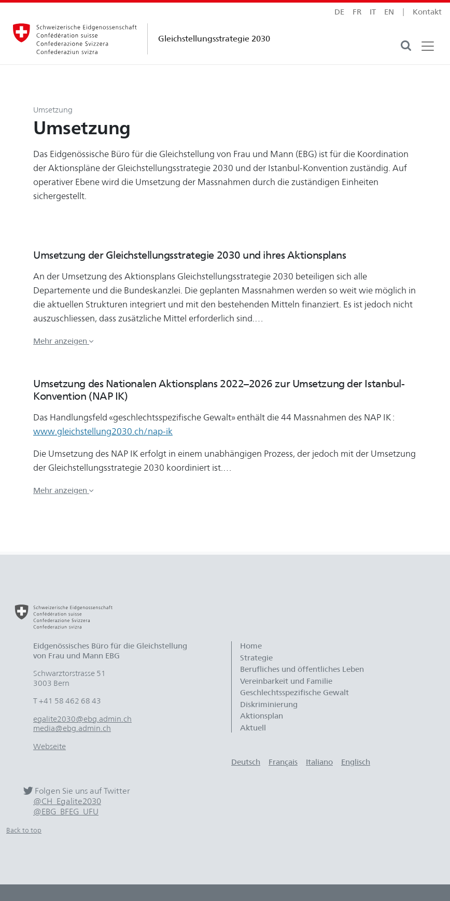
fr (357, 12)
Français (283, 762)
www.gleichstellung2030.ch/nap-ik (103, 431)
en (389, 12)
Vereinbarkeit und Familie (286, 681)
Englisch (355, 762)
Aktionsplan (261, 716)
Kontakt (427, 12)
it (373, 12)
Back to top (23, 830)
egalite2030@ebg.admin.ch (82, 719)
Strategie (256, 658)
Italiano (319, 762)
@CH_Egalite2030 (67, 801)
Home (251, 646)
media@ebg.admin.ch (72, 728)
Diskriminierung (269, 704)
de (339, 12)
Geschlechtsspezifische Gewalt (294, 692)
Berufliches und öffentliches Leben (302, 669)
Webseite (49, 746)
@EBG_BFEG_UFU (66, 811)
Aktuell (253, 728)
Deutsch (245, 762)
